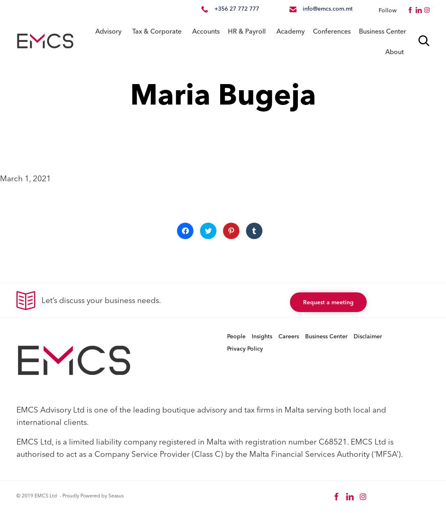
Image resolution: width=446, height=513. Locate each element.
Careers (288, 336)
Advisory (108, 31)
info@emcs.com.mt (328, 8)
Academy (290, 31)
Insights (262, 336)
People (236, 336)
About (394, 52)
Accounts (206, 31)
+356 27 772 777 (236, 8)
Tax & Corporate (157, 31)
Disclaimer (368, 336)
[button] (328, 302)
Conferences (332, 31)
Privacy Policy (245, 348)
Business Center (382, 31)
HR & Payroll (247, 31)
